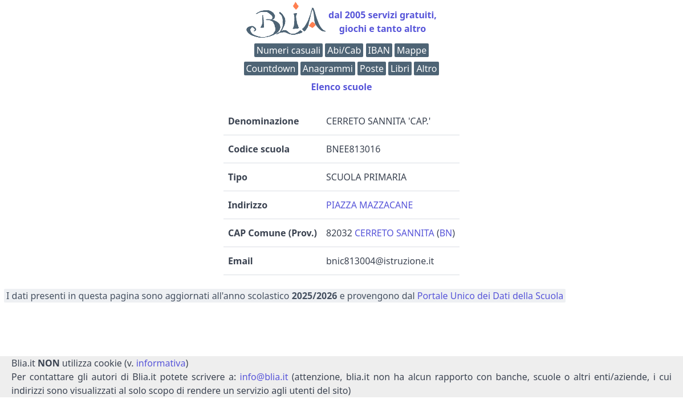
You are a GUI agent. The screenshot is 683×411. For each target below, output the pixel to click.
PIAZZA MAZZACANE (369, 205)
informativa (161, 363)
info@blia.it (264, 376)
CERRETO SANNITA (394, 233)
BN (446, 233)
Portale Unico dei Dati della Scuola (490, 295)
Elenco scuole (341, 86)
